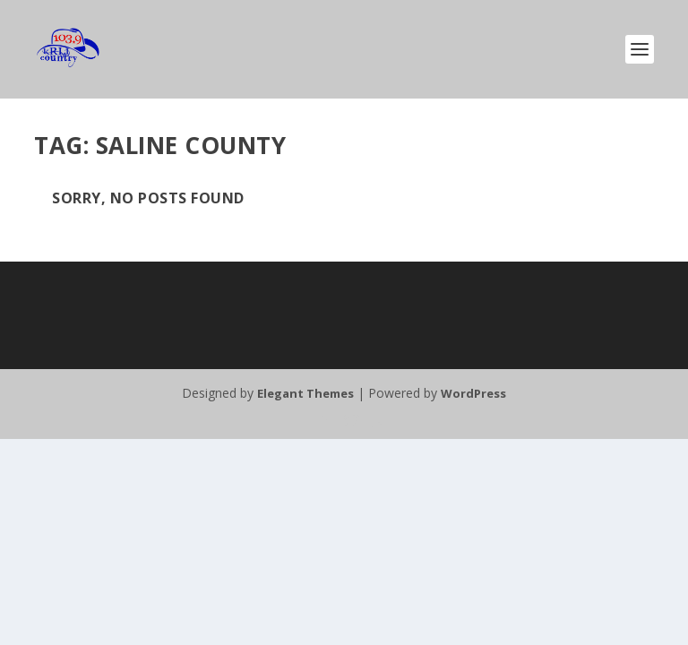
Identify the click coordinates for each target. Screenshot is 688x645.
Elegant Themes (305, 393)
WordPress (473, 393)
